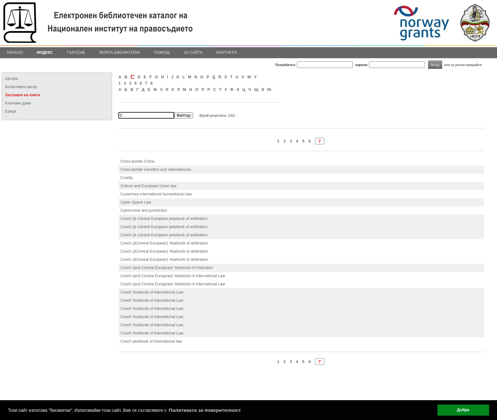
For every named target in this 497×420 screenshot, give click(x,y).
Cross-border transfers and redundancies (155, 169)
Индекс (45, 52)
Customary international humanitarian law (156, 194)
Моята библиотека (119, 52)
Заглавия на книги (22, 95)
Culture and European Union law (148, 186)
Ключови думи (18, 103)
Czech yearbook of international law (151, 341)
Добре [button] (463, 410)
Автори (11, 78)
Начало (15, 52)
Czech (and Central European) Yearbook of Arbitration (166, 268)
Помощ (162, 52)
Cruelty (126, 178)
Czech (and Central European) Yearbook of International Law (172, 276)
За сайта (193, 52)
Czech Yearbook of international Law (151, 292)
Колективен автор (21, 87)
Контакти (226, 52)
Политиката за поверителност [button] (205, 410)
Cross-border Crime (137, 161)
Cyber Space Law (135, 202)
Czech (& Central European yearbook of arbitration (164, 218)
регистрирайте (468, 65)
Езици (10, 111)
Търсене (75, 52)
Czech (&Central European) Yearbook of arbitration (164, 243)
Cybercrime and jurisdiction (143, 210)
